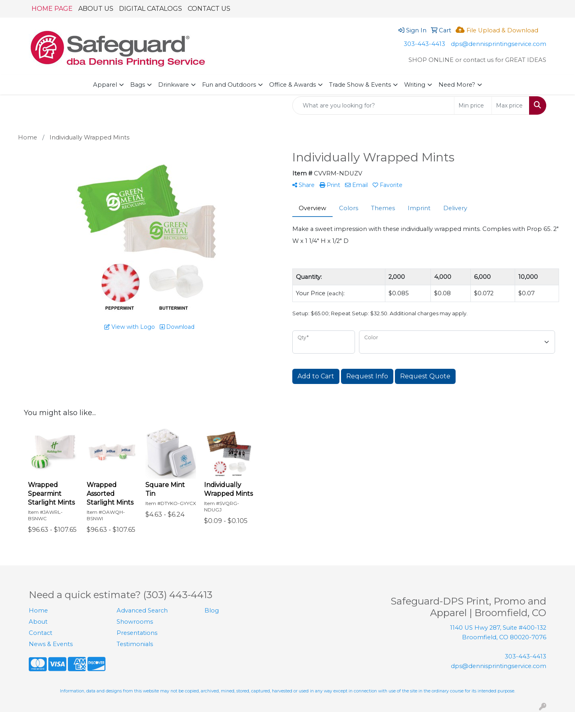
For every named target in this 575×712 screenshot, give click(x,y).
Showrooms (135, 621)
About (38, 621)
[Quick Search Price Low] (473, 105)
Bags (137, 84)
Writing (414, 84)
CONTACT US (209, 8)
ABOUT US (95, 8)
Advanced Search (142, 610)
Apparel (105, 84)
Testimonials (135, 644)
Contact (40, 632)
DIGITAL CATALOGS (150, 8)
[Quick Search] (373, 105)
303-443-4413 (424, 44)
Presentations (137, 632)
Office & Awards (292, 84)
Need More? (456, 84)
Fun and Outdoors (229, 84)
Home (38, 610)
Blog (211, 610)
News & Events (51, 644)
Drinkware (173, 84)
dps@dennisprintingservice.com (498, 44)
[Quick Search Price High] (510, 105)
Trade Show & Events (360, 84)
